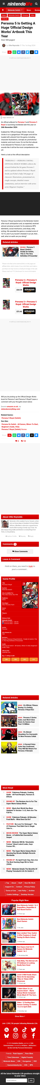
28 (14, 725)
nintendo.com (6, 652)
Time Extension (13, 1057)
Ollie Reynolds (14, 45)
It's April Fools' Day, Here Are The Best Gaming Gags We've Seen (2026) (22, 862)
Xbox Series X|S (10, 594)
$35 (15, 659)
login (31, 566)
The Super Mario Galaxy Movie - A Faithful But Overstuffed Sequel (22, 835)
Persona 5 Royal (7, 584)
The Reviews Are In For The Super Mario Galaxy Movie (21, 802)
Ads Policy (22, 891)
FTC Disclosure (17, 271)
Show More (20, 1016)
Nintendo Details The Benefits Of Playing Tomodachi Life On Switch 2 (21, 870)
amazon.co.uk (12, 406)
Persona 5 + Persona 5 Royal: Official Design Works (26, 282)
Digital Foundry (27, 1057)
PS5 (3, 594)
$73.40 (19, 312)
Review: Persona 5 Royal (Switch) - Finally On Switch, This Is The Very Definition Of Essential (19, 639)
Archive (32, 891)
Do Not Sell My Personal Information (20, 1048)
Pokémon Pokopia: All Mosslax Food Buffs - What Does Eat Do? (21, 818)
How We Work (30, 883)
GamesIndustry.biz (14, 1065)
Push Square (18, 1054)
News (4, 15)
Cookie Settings (13, 894)
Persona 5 (22, 122)
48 (14, 752)
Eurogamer (27, 1061)
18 (14, 738)
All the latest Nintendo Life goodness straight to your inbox (20, 1074)
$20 (24, 659)
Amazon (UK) (29, 290)
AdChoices (32, 1045)
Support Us (9, 887)
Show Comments (20, 551)
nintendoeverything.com (10, 409)
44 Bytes (24, 1045)
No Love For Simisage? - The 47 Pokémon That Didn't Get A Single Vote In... (21, 826)
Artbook (4, 19)
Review (14, 429)
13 (24, 441)
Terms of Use (11, 891)
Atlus (32, 15)
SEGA (4, 599)
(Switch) (11, 418)
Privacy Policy (29, 887)
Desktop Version (27, 894)
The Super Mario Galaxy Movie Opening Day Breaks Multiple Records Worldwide (21, 853)
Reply (30, 536)
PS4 (16, 594)
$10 (34, 659)
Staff (20, 883)
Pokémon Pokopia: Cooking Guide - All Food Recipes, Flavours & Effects (20, 794)
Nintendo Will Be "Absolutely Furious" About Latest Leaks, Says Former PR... (20, 844)
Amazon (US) (29, 311)
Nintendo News (9, 1061)
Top (7, 883)
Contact (19, 887)
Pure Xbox (29, 1054)
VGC (35, 1061)
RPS (31, 1065)
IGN (18, 1061)
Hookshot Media (17, 1043)
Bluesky (22, 536)
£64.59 (19, 290)
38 (14, 712)
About (13, 883)
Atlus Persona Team (8, 604)
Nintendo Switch (14, 15)
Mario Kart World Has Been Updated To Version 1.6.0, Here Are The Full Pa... (21, 810)
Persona (25, 15)
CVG (25, 1065)
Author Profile (11, 536)
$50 (6, 659)
